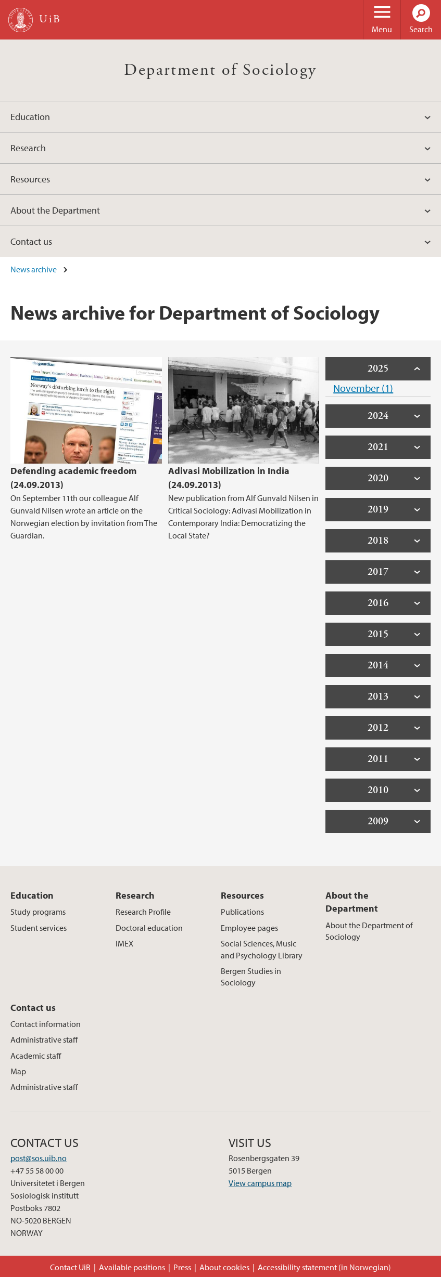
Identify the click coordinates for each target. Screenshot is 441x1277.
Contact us (31, 241)
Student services (38, 928)
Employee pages (249, 928)
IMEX (124, 943)
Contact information (45, 1024)
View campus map (260, 1183)
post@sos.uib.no (38, 1158)
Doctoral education (149, 928)
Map (18, 1071)
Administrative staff (44, 1039)
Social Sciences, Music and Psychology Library (262, 949)
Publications (242, 911)
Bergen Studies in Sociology (251, 977)
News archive (33, 269)
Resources (30, 179)
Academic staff (35, 1055)
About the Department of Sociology (369, 931)
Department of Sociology (220, 70)
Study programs (38, 911)
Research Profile (143, 911)
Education (30, 117)
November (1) (363, 387)
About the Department (55, 210)
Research (28, 148)
